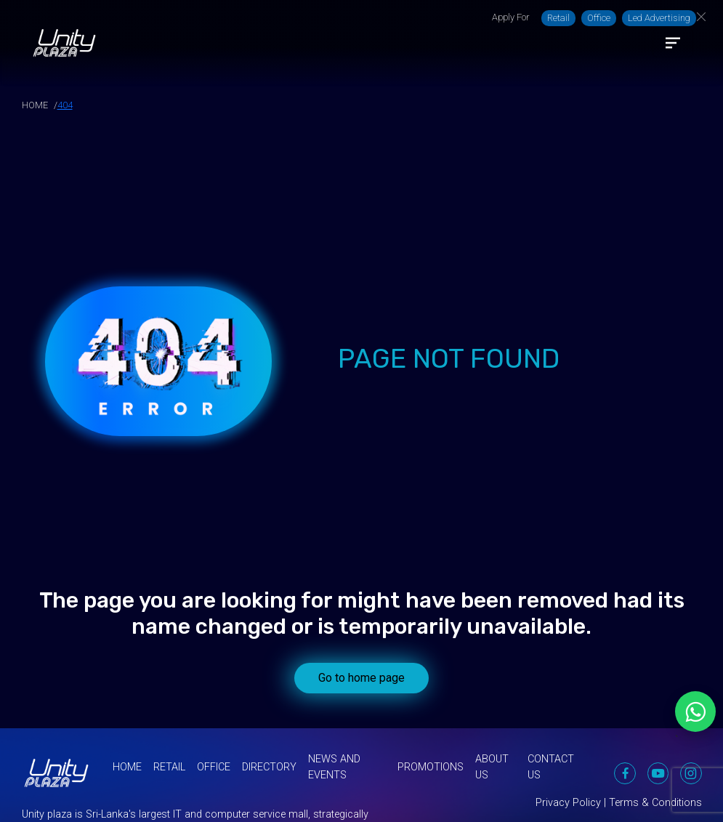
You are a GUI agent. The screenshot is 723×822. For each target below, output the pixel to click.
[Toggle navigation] (673, 42)
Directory (269, 767)
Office (598, 17)
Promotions (430, 767)
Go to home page (361, 678)
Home (127, 767)
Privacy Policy (568, 803)
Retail (558, 17)
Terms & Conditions (655, 803)
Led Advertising (659, 17)
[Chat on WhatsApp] (695, 711)
